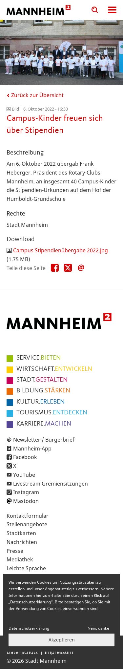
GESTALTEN (42, 380)
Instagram (26, 492)
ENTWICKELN (54, 369)
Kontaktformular (28, 515)
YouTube (24, 474)
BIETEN (38, 358)
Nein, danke (98, 628)
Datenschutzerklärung (29, 628)
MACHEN (43, 424)
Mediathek (20, 559)
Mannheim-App (32, 448)
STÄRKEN (43, 390)
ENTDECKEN (51, 412)
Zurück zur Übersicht (35, 95)
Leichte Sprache (26, 568)
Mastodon (26, 501)
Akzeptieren (62, 640)
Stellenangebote (27, 524)
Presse (15, 550)
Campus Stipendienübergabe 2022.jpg (60, 250)
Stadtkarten (21, 533)
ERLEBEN (40, 402)
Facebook (25, 457)
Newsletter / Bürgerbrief (43, 439)
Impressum (59, 652)
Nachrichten (22, 542)
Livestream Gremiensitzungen (50, 483)
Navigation (112, 10)
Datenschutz (22, 652)
